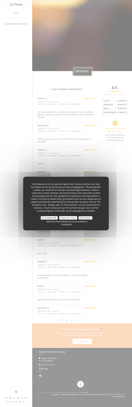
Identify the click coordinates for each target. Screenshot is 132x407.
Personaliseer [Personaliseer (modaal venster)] (85, 218)
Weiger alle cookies (68, 218)
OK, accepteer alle (49, 218)
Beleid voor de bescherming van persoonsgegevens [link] (66, 221)
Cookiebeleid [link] (66, 224)
